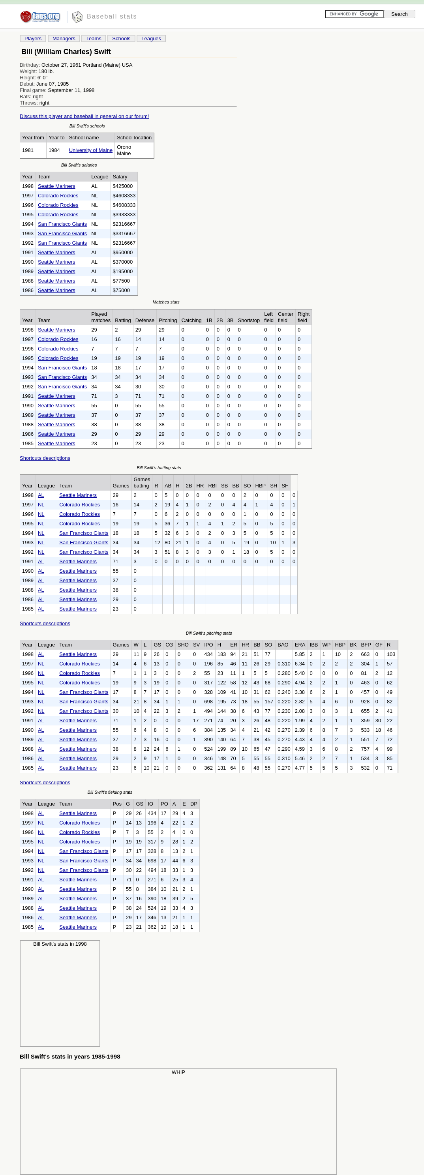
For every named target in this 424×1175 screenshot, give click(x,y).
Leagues (151, 38)
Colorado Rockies (58, 196)
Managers (64, 38)
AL (41, 495)
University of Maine (91, 150)
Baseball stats (112, 16)
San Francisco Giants (62, 224)
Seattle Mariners (56, 186)
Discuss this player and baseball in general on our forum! (84, 116)
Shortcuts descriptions (45, 458)
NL (41, 505)
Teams (93, 38)
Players (32, 38)
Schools (121, 38)
